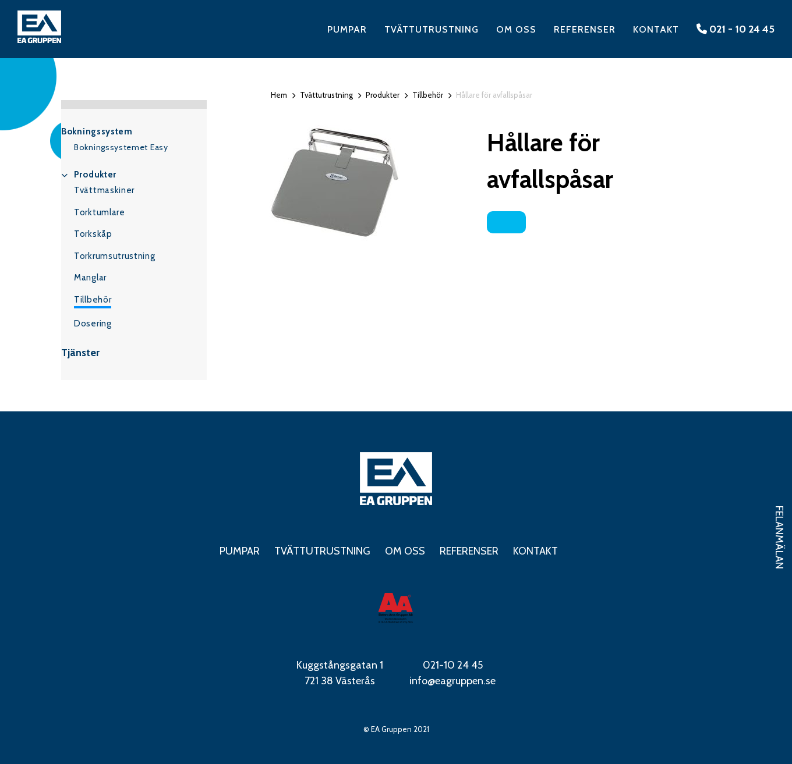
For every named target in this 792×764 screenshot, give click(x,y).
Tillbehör (92, 299)
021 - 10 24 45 (735, 29)
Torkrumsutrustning (114, 256)
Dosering (93, 323)
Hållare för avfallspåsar (494, 95)
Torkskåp (93, 234)
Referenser (585, 29)
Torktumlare (99, 212)
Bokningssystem (97, 131)
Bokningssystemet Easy (121, 147)
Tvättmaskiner (104, 190)
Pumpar (347, 29)
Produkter (95, 174)
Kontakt (656, 29)
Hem (279, 95)
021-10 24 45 (453, 665)
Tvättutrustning (431, 29)
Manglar (90, 277)
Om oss (516, 29)
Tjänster (80, 352)
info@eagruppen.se (452, 680)
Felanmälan (779, 537)
